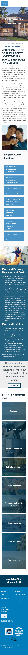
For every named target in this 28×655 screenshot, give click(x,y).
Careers (3, 591)
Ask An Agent (18, 600)
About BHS (17, 591)
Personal (8, 43)
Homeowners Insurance (17, 43)
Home (3, 43)
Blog (2, 595)
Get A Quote (5, 598)
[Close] (25, 4)
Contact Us (14, 385)
